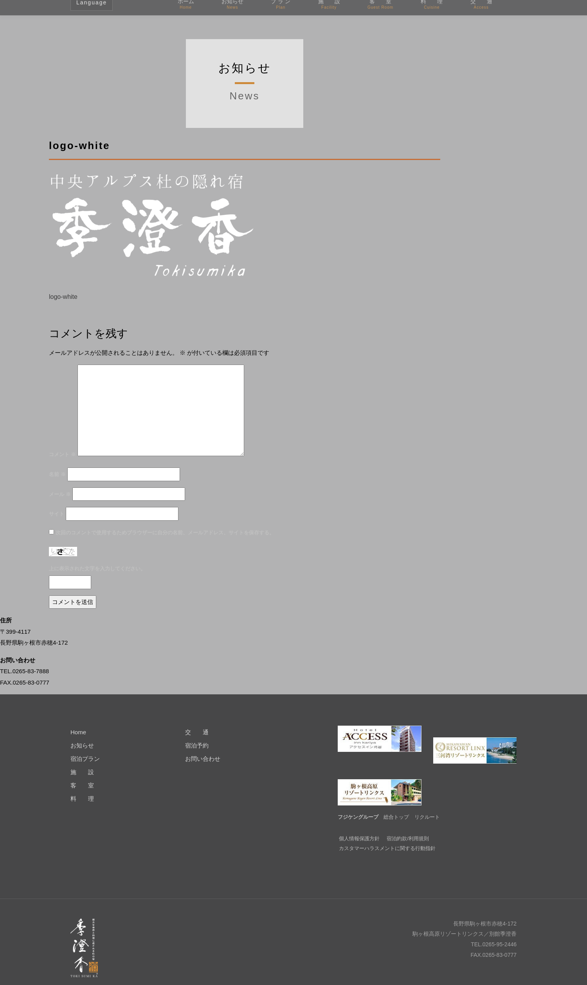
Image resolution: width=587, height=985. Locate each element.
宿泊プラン (85, 758)
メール (60, 494)
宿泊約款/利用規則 (408, 827)
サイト (56, 514)
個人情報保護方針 (359, 827)
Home (78, 732)
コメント (62, 454)
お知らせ (82, 745)
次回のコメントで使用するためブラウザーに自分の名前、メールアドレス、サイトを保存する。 (165, 533)
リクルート (427, 805)
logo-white (63, 296)
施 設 (82, 772)
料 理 (82, 798)
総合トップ (396, 805)
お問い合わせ (202, 758)
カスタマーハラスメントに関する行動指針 (387, 836)
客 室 (82, 785)
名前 (57, 474)
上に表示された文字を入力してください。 (97, 569)
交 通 (197, 732)
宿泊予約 (197, 745)
